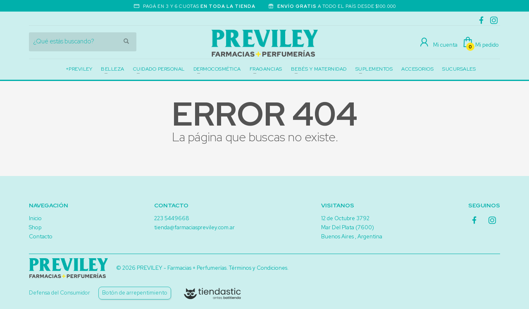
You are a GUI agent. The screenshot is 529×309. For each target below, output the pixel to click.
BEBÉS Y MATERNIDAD (319, 69)
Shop (35, 227)
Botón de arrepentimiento (134, 292)
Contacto (40, 236)
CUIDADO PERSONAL (159, 69)
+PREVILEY (79, 69)
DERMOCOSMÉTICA (217, 69)
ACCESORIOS (417, 69)
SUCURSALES (459, 69)
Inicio (35, 218)
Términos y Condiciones (258, 267)
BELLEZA (112, 69)
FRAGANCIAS (266, 69)
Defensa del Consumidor (59, 292)
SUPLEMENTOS (374, 69)
